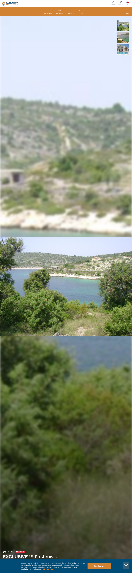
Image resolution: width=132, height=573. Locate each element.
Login (113, 5)
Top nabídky (59, 13)
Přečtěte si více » (47, 569)
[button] (123, 25)
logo (10, 3)
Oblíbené (70, 13)
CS (127, 5)
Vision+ (121, 5)
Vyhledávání (47, 13)
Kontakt (80, 13)
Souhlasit (99, 566)
